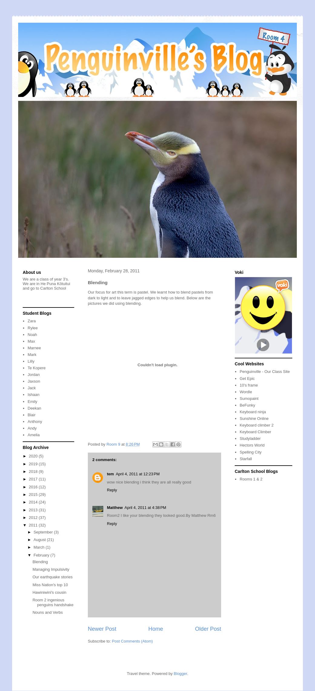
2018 (34, 471)
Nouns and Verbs (47, 612)
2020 (34, 456)
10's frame (249, 385)
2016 (34, 487)
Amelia (34, 435)
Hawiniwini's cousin (49, 592)
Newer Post (102, 629)
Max (31, 341)
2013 (34, 510)
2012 (34, 517)
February (42, 555)
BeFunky (247, 405)
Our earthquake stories (52, 577)
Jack (32, 388)
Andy (32, 428)
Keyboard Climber (255, 432)
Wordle (246, 392)
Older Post (208, 629)
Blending (40, 562)
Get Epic (247, 378)
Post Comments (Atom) (132, 641)
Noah (32, 334)
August (40, 539)
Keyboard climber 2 (257, 425)
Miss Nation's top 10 (50, 585)
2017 (34, 479)
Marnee (34, 348)
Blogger (180, 673)
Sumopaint (249, 398)
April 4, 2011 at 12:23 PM (138, 474)
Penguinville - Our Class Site (265, 371)
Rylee (33, 328)
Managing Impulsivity (50, 569)
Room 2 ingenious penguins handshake (52, 602)
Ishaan (33, 394)
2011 (34, 525)
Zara (32, 321)
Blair (31, 415)
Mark (32, 354)
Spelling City (250, 452)
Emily (32, 401)
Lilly (31, 361)
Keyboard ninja (253, 412)
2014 (34, 502)
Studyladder (250, 438)
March (40, 547)
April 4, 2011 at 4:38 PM (145, 507)
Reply (112, 490)
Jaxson (34, 381)
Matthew (115, 507)
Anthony (35, 421)
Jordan (34, 374)
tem (110, 474)
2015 (34, 494)
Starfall (246, 459)
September (44, 532)
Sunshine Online (254, 418)
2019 (34, 464)
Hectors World (252, 445)
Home (155, 629)
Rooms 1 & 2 (251, 479)
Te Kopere (36, 368)
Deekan (34, 408)
